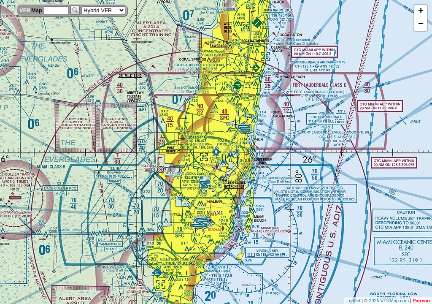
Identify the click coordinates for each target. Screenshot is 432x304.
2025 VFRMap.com (389, 300)
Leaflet (353, 300)
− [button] (421, 24)
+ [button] (421, 11)
